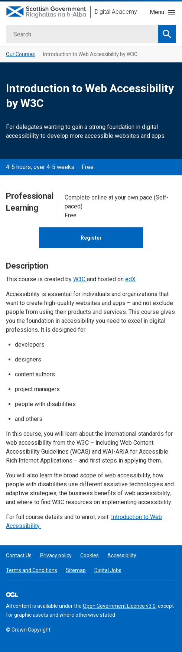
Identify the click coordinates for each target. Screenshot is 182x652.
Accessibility (121, 555)
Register (91, 238)
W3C (80, 279)
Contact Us (19, 555)
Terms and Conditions (31, 570)
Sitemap (76, 570)
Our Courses (20, 54)
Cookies (89, 555)
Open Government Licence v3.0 (119, 606)
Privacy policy (56, 555)
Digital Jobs (107, 570)
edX (130, 279)
